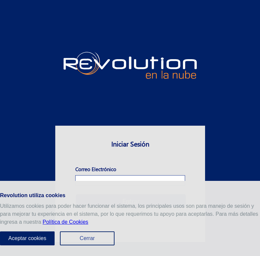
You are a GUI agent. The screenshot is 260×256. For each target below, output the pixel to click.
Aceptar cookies (27, 238)
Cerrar (87, 238)
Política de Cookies (65, 222)
